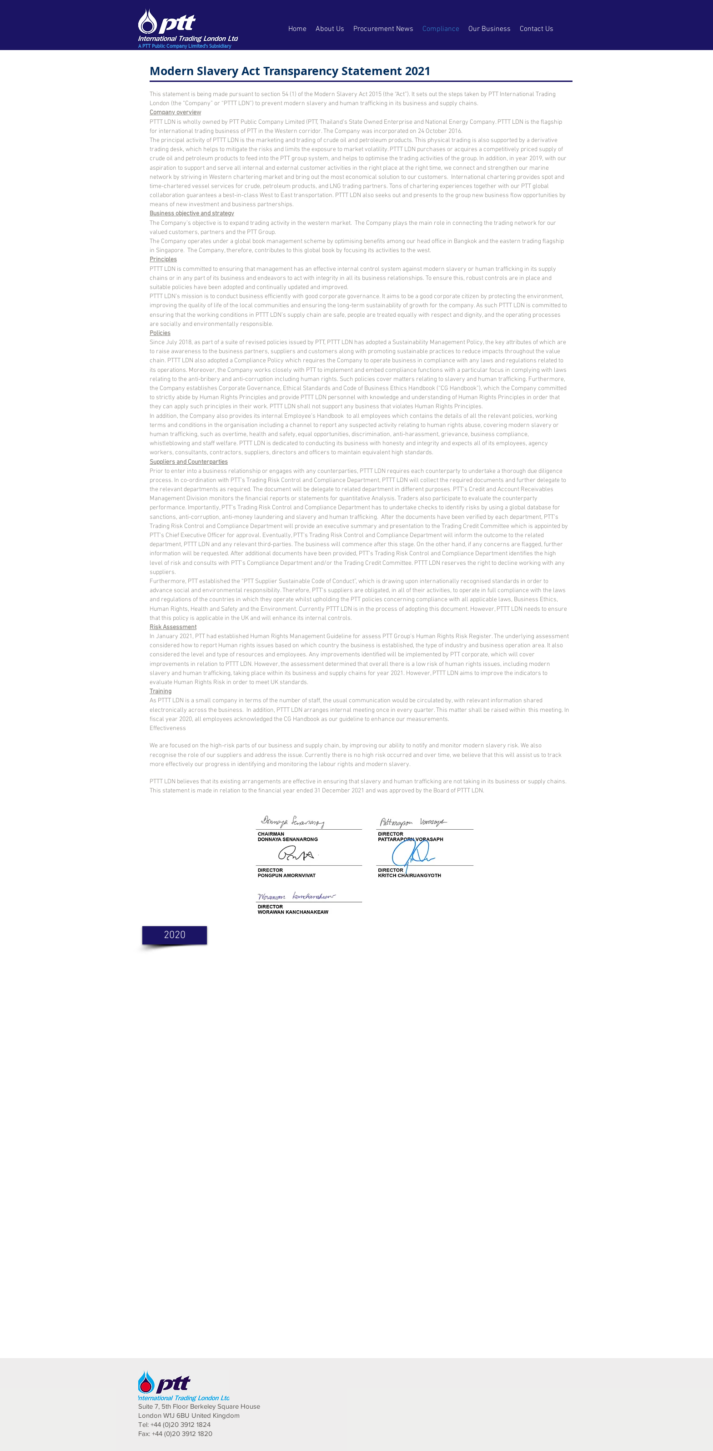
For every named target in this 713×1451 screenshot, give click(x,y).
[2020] (174, 935)
